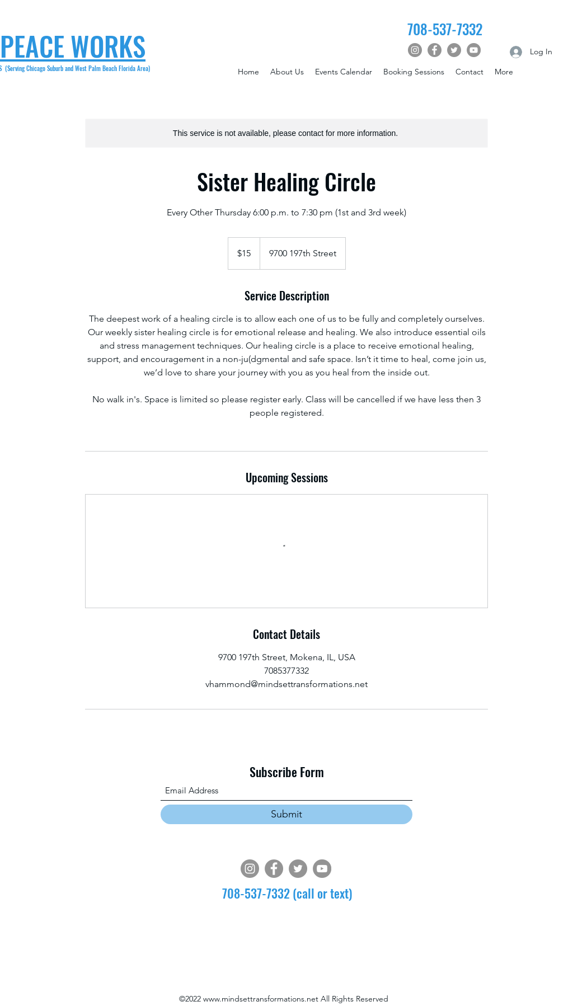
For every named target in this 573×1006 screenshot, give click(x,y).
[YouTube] (474, 50)
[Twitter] (454, 50)
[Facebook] (435, 50)
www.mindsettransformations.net (260, 999)
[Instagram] (415, 50)
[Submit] (286, 814)
